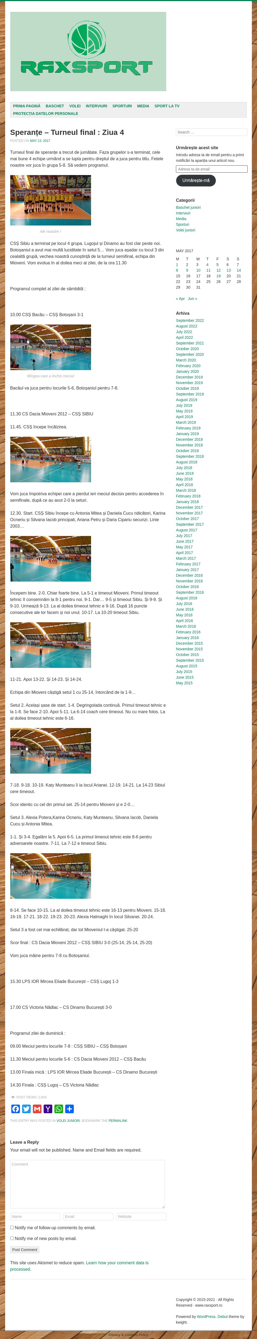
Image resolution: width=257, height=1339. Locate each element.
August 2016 (186, 598)
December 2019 (189, 377)
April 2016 (184, 621)
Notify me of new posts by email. (46, 1238)
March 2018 (186, 490)
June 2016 (184, 609)
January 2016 (187, 638)
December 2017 (189, 507)
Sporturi (122, 106)
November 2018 (189, 445)
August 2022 (186, 326)
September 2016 (190, 592)
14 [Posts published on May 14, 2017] (239, 270)
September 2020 (190, 354)
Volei (75, 106)
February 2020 (188, 366)
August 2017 (186, 530)
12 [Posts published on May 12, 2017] (219, 270)
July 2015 (184, 672)
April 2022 (184, 337)
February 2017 (188, 564)
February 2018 (188, 496)
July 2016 (184, 604)
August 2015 (186, 666)
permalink (118, 1121)
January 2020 (187, 371)
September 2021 (190, 343)
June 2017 (184, 541)
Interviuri (96, 106)
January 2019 (187, 434)
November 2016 (189, 581)
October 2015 (187, 655)
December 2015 (189, 643)
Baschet (55, 106)
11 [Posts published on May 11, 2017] (208, 270)
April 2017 (184, 553)
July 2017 (184, 536)
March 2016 (186, 626)
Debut (223, 1316)
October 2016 (187, 587)
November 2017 (189, 513)
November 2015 (189, 649)
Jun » (192, 298)
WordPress (206, 1316)
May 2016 (184, 615)
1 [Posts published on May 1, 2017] (177, 264)
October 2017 (187, 519)
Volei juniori (68, 1121)
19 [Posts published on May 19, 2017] (219, 276)
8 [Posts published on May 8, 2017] (177, 270)
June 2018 (184, 473)
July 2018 (184, 468)
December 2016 (189, 575)
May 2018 (184, 479)
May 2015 (184, 683)
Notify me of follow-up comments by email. (55, 1227)
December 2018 (189, 439)
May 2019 (184, 411)
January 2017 (187, 570)
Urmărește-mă (196, 180)
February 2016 (188, 632)
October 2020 (187, 349)
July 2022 (184, 332)
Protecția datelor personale (45, 113)
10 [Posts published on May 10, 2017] (198, 270)
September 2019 (190, 394)
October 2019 (187, 388)
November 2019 (189, 383)
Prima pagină (26, 106)
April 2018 (184, 485)
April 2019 (184, 417)
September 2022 (190, 320)
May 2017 (184, 547)
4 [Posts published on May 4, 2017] (207, 264)
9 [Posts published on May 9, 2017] (187, 270)
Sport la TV (167, 106)
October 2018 (187, 451)
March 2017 (186, 558)
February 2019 (188, 428)
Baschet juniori (188, 207)
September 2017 (190, 524)
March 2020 (186, 360)
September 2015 (190, 660)
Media (143, 106)
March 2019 (186, 422)
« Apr (180, 298)
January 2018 (187, 502)
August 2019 (186, 400)
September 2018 (190, 456)
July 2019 (184, 405)
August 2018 (186, 462)
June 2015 (184, 677)
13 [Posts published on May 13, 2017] (229, 270)
